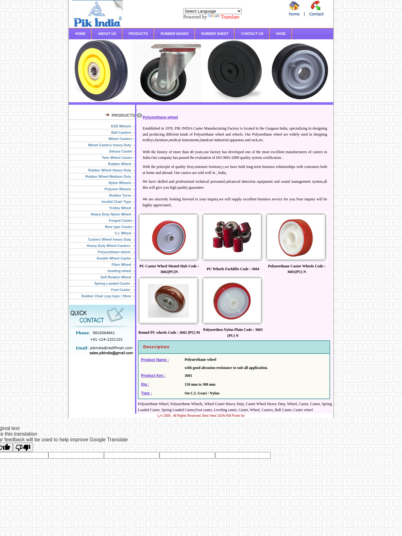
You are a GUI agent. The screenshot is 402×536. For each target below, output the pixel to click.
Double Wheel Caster (116, 258)
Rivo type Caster (120, 227)
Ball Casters (123, 132)
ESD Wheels (123, 126)
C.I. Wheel (125, 233)
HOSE (281, 34)
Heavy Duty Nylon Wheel (113, 214)
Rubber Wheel (121, 164)
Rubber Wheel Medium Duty (110, 176)
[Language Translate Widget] (212, 11)
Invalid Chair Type (118, 202)
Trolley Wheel (122, 208)
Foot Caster (123, 290)
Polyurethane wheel (116, 252)
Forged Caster (122, 220)
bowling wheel (121, 271)
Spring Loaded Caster (115, 283)
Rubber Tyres (122, 195)
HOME (80, 34)
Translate (223, 17)
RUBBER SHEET (215, 34)
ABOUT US (107, 34)
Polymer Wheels (120, 189)
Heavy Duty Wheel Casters (111, 246)
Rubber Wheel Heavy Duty (111, 170)
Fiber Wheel (123, 264)
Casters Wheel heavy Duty (111, 239)
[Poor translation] (23, 447)
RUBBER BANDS (174, 34)
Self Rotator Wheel (117, 277)
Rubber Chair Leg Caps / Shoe (108, 296)
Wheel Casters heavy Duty (111, 145)
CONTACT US (252, 34)
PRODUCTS (138, 34)
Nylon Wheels (122, 183)
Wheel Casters (121, 139)
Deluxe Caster (122, 151)
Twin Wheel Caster (118, 157)
